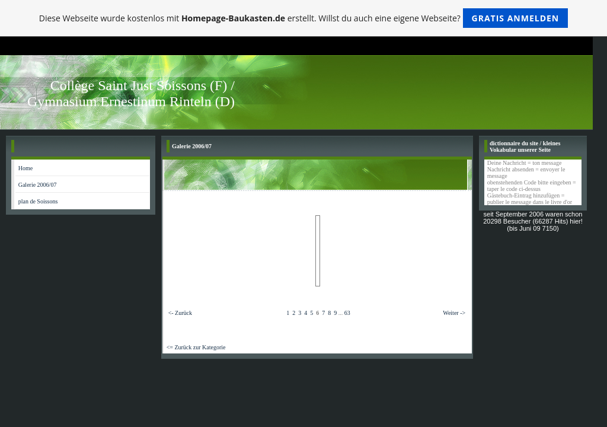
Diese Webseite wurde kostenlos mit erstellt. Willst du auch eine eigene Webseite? (303, 18)
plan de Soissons (38, 201)
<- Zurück (180, 313)
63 (347, 313)
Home (25, 168)
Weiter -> (454, 313)
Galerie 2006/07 (37, 184)
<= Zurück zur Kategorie (196, 347)
